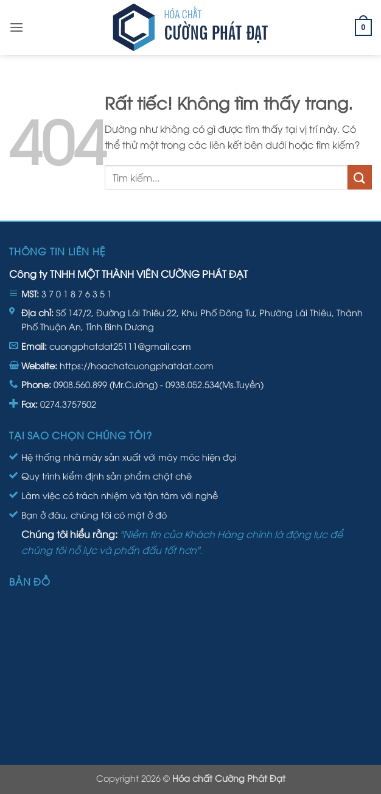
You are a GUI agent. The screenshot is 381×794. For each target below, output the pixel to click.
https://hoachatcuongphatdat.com (137, 365)
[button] (16, 27)
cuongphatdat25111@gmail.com (120, 346)
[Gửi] (360, 177)
